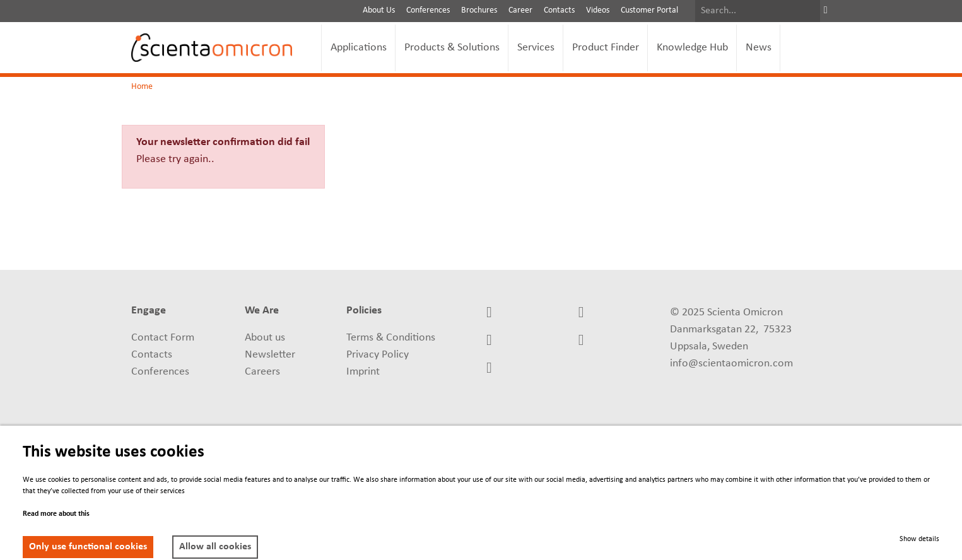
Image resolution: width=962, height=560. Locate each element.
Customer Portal (649, 10)
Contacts (559, 10)
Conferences (428, 10)
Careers (262, 372)
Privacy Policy (377, 355)
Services (535, 48)
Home (142, 87)
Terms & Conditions (390, 338)
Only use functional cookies (88, 547)
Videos (597, 10)
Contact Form (162, 338)
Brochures (479, 10)
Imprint (363, 372)
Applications (359, 48)
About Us (379, 10)
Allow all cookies (215, 547)
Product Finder (605, 48)
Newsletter (270, 355)
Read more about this (56, 514)
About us (265, 338)
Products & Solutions (452, 48)
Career (520, 10)
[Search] (757, 11)
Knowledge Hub (692, 48)
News (758, 48)
